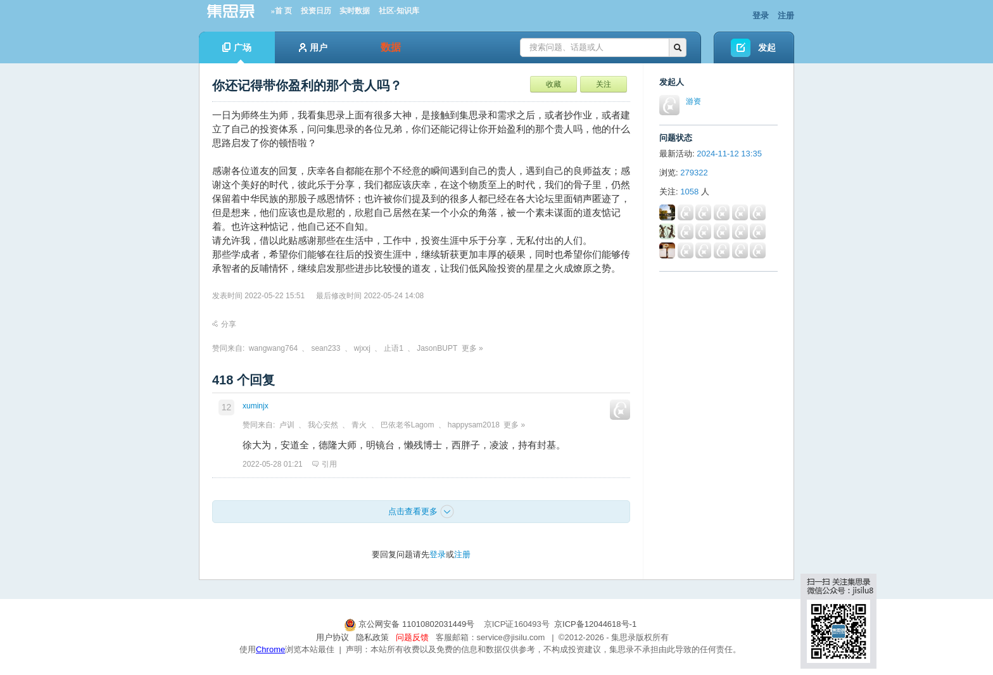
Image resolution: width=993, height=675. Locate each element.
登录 (760, 15)
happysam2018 (474, 424)
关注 (603, 84)
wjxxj (362, 348)
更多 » (472, 348)
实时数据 (354, 10)
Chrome (270, 649)
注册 (786, 15)
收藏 (553, 84)
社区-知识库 (399, 10)
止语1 (393, 348)
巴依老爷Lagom (407, 424)
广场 (236, 52)
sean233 (325, 348)
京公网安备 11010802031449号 (410, 624)
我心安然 (323, 424)
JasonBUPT (437, 348)
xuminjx (256, 405)
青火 (359, 424)
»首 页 (281, 10)
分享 (224, 324)
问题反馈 (412, 637)
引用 (324, 464)
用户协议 (332, 637)
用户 (313, 47)
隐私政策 (372, 637)
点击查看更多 (421, 512)
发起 (767, 47)
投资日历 (316, 10)
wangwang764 (273, 348)
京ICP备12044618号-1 (595, 624)
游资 (693, 101)
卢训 (286, 424)
